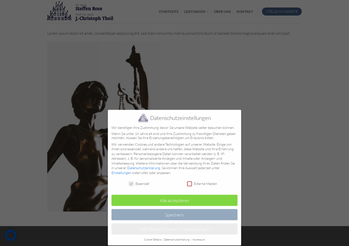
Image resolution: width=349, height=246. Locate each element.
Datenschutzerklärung (143, 166)
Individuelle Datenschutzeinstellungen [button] (174, 226)
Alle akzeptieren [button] (174, 198)
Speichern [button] (174, 212)
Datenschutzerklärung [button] (177, 237)
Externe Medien (202, 181)
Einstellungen (121, 170)
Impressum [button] (198, 237)
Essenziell (139, 181)
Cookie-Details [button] (153, 237)
